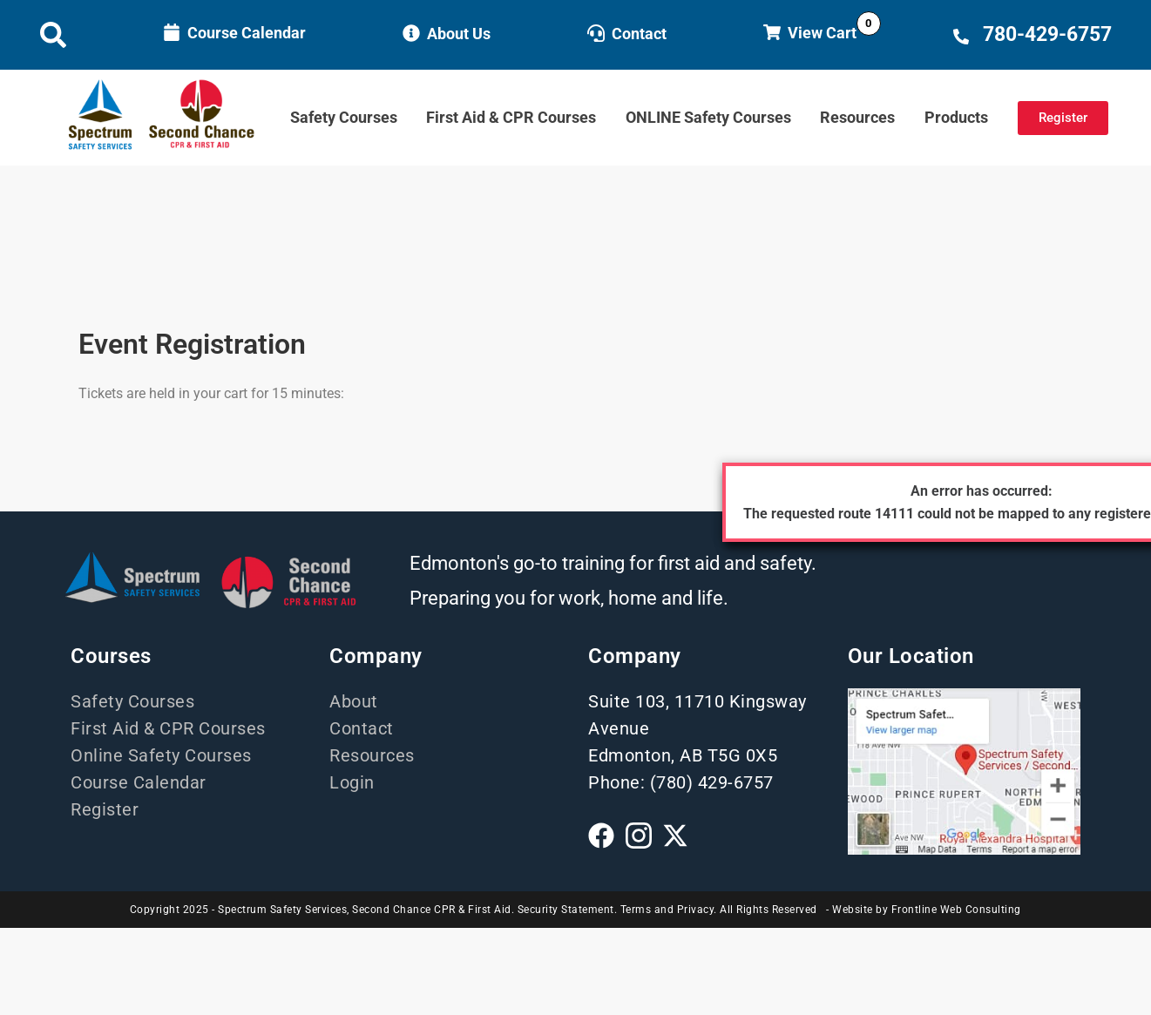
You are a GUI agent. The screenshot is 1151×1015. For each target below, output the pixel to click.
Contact (639, 33)
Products (956, 117)
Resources (857, 117)
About (353, 701)
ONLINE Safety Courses (708, 117)
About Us (459, 33)
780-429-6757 (1047, 34)
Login (352, 782)
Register (105, 809)
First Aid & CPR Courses (511, 117)
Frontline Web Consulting (956, 909)
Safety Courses (343, 117)
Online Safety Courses (161, 755)
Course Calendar (246, 33)
